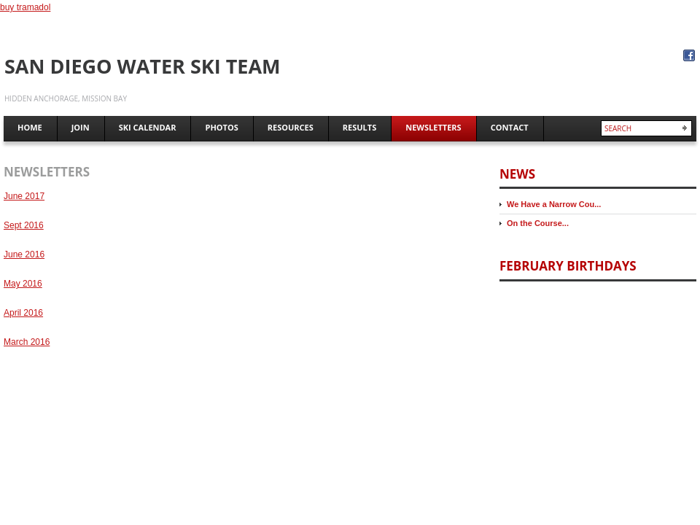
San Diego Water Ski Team (142, 65)
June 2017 (24, 196)
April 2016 (23, 313)
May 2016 (23, 284)
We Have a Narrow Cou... (554, 204)
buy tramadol (25, 7)
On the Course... (538, 223)
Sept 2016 (24, 225)
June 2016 (24, 254)
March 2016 (27, 342)
